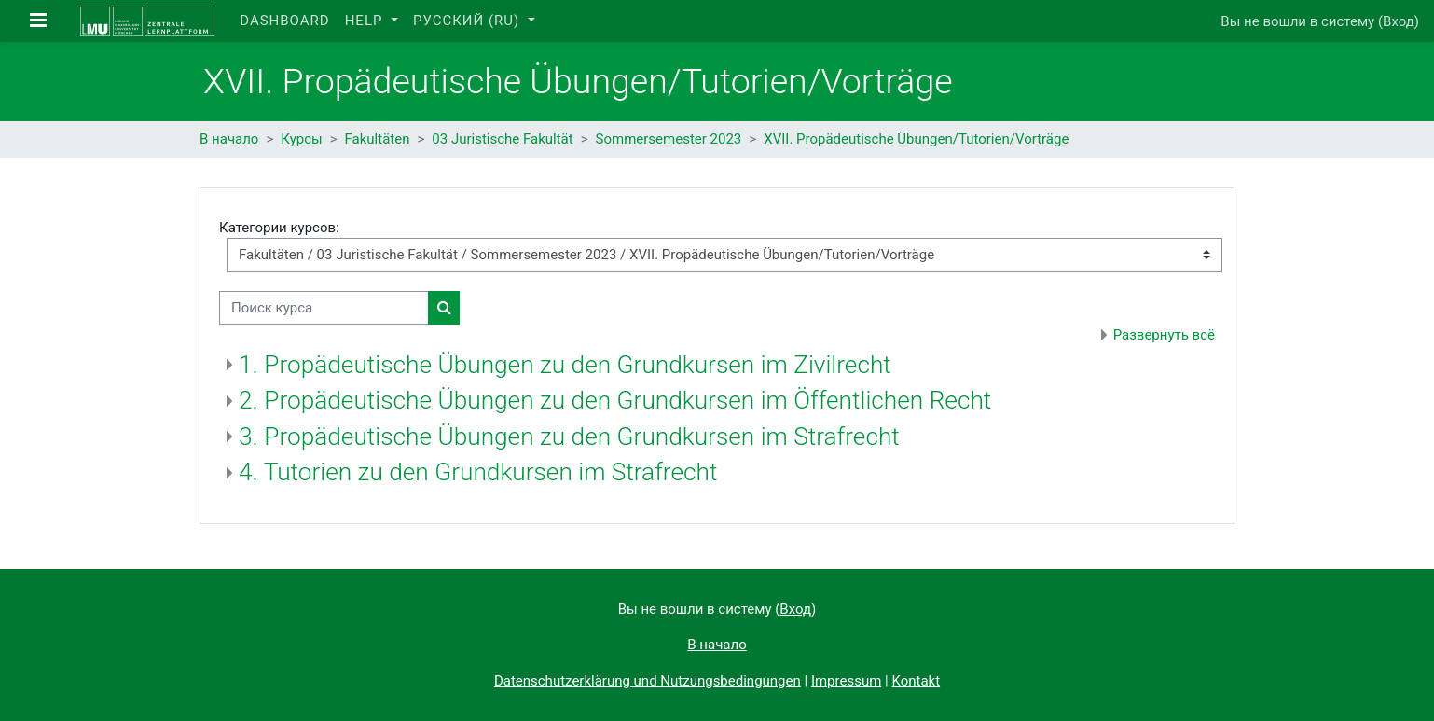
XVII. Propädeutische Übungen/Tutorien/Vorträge (916, 139)
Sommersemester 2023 (669, 139)
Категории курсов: (279, 227)
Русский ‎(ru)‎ (468, 20)
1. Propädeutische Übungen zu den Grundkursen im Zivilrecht (565, 365)
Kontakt (915, 680)
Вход (1398, 21)
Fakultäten (377, 139)
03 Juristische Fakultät (502, 139)
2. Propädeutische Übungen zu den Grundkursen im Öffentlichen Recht (615, 400)
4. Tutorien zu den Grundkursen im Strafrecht (478, 472)
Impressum (846, 680)
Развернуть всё (1164, 334)
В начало (229, 139)
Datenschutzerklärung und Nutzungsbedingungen (647, 680)
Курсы (301, 139)
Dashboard (284, 20)
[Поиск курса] (324, 308)
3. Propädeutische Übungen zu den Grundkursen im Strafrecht (569, 437)
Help (366, 20)
